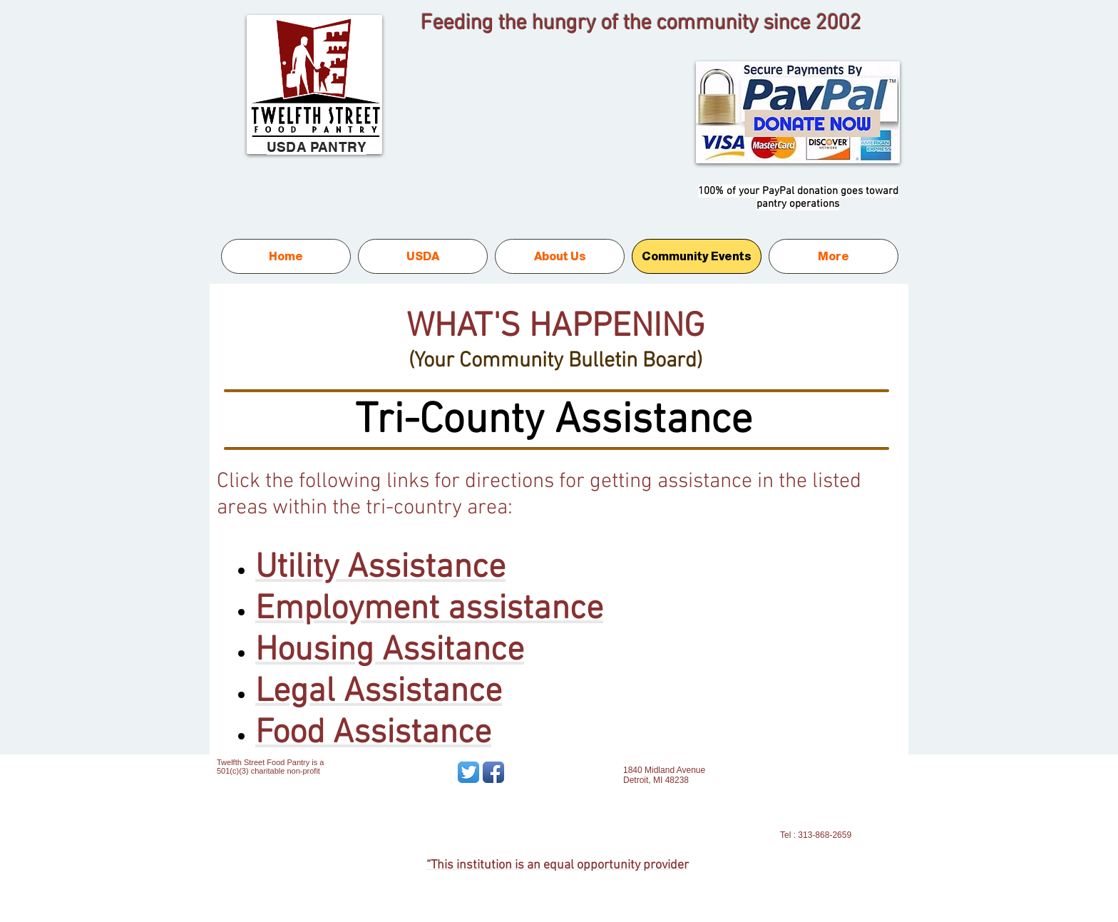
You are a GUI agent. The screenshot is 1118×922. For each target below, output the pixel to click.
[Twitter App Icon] (468, 772)
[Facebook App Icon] (493, 772)
